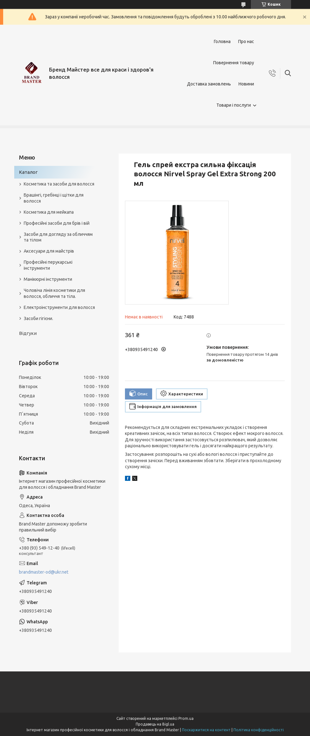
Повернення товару (233, 62)
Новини (246, 83)
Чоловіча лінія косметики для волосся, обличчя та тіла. (54, 293)
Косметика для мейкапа (49, 212)
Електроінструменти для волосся (59, 307)
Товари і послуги (233, 105)
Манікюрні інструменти (48, 279)
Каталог (28, 172)
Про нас (246, 41)
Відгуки (28, 333)
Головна (222, 41)
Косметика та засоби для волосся (59, 183)
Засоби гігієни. (38, 318)
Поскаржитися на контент (206, 730)
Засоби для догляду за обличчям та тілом (58, 237)
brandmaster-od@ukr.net (43, 572)
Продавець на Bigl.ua (155, 724)
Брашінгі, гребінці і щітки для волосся (54, 198)
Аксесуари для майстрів (49, 251)
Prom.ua (186, 718)
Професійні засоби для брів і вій (57, 223)
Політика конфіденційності (258, 730)
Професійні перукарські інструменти (48, 265)
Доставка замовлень (209, 83)
